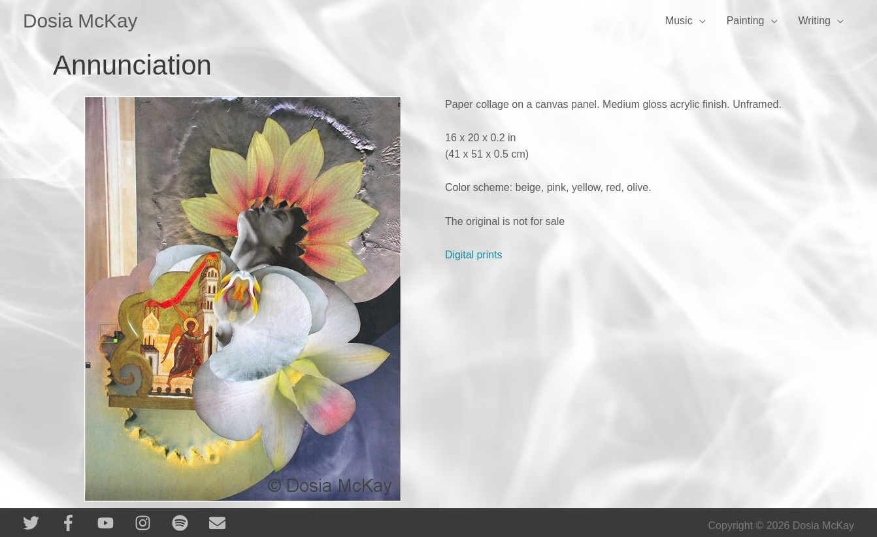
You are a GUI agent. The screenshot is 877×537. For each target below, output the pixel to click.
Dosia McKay (81, 20)
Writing (815, 20)
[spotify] (189, 523)
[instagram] (152, 523)
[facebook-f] (77, 523)
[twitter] (40, 523)
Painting (746, 20)
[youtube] (114, 523)
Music (679, 20)
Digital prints (474, 254)
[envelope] (220, 523)
